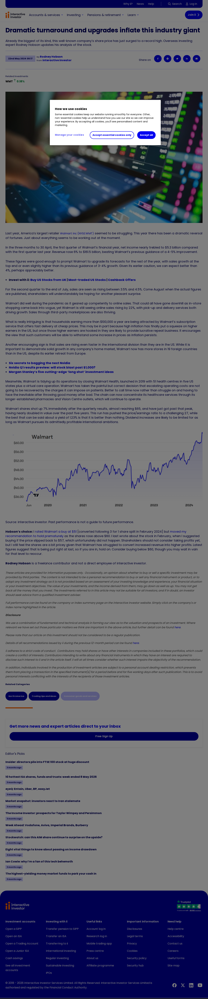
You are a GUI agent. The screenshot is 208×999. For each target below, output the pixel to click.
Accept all (146, 135)
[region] (105, 122)
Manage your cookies (69, 135)
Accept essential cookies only (111, 135)
